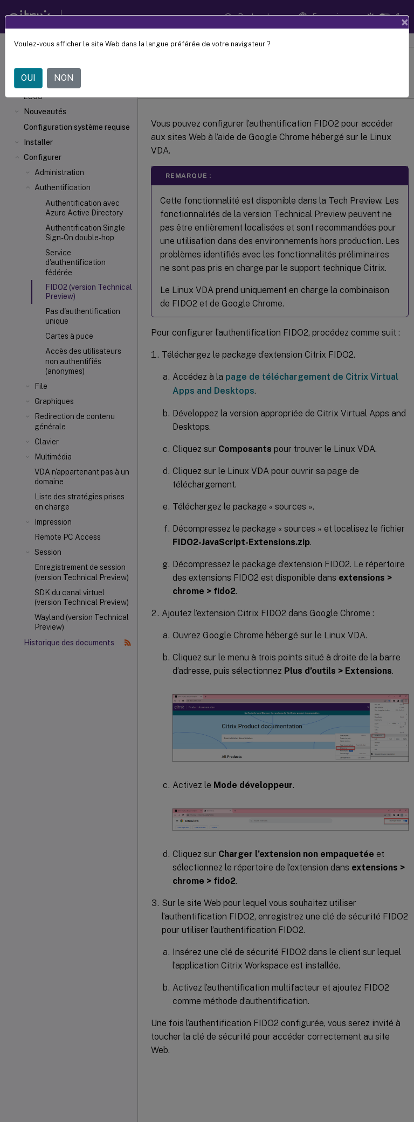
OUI (28, 78)
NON (64, 78)
